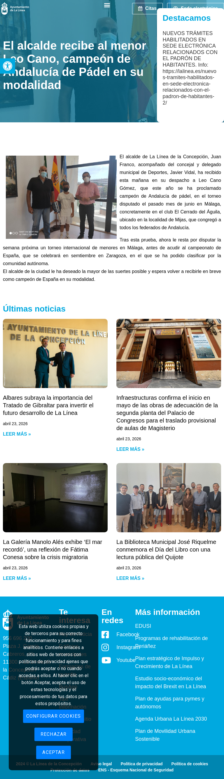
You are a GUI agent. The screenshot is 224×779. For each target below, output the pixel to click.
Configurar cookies (53, 716)
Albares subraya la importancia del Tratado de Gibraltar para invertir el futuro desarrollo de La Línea (48, 405)
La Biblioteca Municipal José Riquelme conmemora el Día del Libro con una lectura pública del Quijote (166, 549)
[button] (7, 66)
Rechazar (54, 734)
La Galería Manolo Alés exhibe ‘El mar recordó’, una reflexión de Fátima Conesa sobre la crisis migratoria (52, 549)
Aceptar (53, 752)
